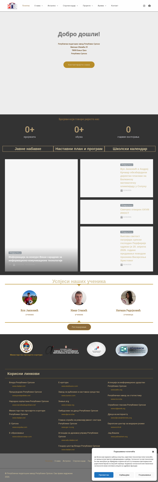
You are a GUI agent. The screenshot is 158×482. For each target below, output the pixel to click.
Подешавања (145, 475)
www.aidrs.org (116, 390)
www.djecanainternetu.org (121, 418)
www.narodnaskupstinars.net (24, 405)
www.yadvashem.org (119, 436)
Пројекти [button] (91, 461)
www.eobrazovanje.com (22, 436)
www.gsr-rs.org (67, 427)
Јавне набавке (28, 149)
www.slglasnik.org (118, 408)
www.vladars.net (18, 386)
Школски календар (130, 149)
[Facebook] (149, 6)
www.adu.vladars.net (69, 440)
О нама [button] (57, 461)
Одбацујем (124, 475)
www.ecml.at (116, 427)
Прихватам (104, 475)
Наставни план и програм (78, 149)
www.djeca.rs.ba (67, 414)
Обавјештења (15, 253)
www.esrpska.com (19, 427)
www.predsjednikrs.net (21, 395)
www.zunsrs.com (68, 395)
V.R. (10, 264)
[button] (153, 451)
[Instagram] (144, 6)
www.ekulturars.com (69, 386)
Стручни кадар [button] (79, 461)
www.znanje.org (67, 405)
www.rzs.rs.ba (116, 399)
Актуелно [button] (67, 461)
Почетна (48, 461)
